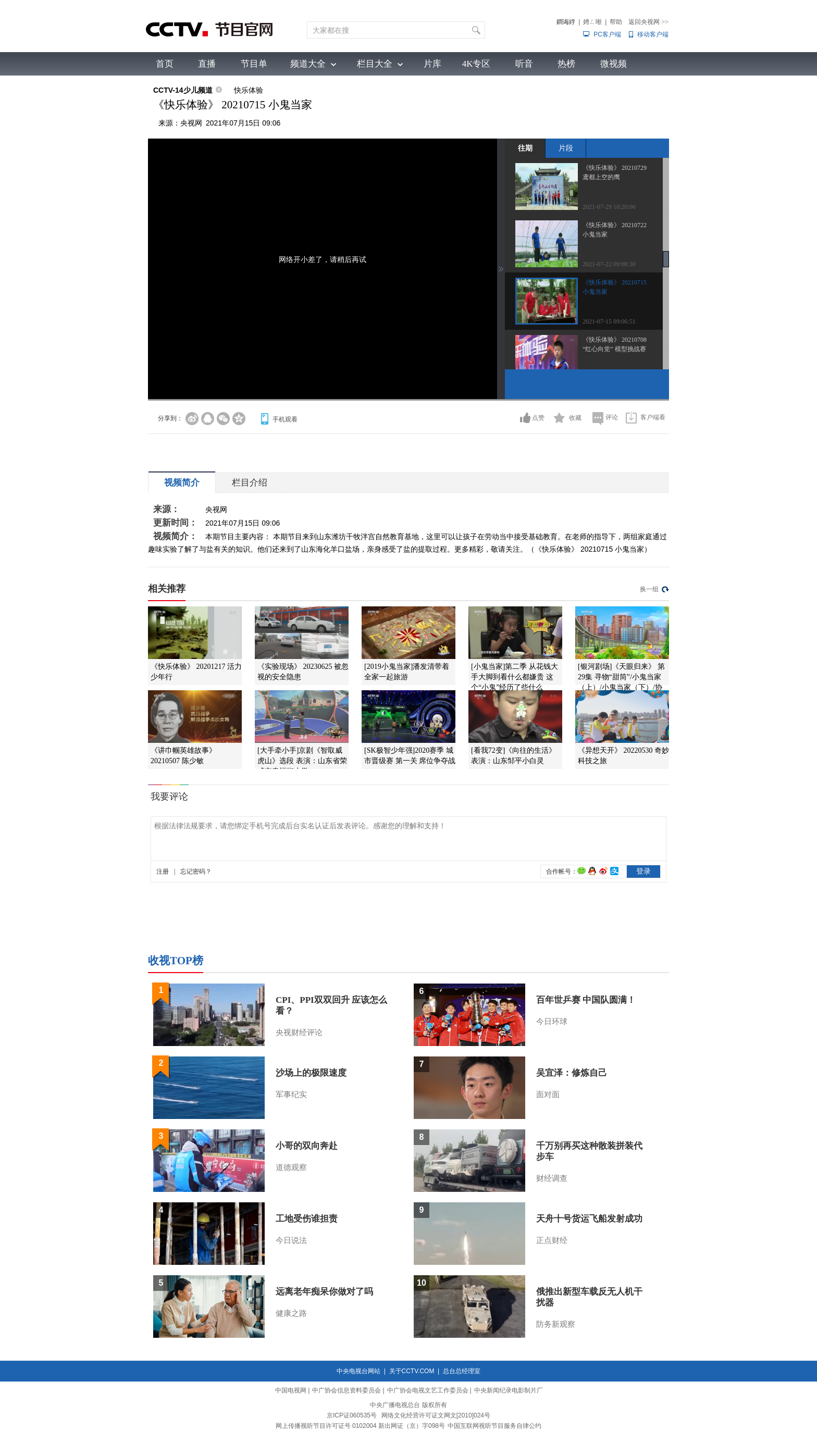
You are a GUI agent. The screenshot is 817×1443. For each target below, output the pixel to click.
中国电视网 (290, 1390)
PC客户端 (607, 34)
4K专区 (476, 64)
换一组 (649, 589)
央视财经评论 (299, 1032)
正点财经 (551, 1240)
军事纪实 (291, 1094)
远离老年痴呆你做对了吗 (324, 1292)
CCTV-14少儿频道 (183, 90)
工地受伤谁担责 (307, 1219)
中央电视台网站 (358, 1371)
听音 (524, 64)
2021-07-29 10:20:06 (609, 206)
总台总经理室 (461, 1371)
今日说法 (291, 1240)
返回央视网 (648, 22)
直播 (207, 64)
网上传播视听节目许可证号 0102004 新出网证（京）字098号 (360, 1425)
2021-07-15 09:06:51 (609, 321)
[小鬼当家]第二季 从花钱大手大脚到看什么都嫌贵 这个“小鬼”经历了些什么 (514, 677)
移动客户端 (653, 34)
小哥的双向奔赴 (307, 1146)
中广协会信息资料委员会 (346, 1390)
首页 (165, 64)
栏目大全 (374, 64)
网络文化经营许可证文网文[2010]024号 (435, 1415)
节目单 (254, 64)
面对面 (548, 1094)
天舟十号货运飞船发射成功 (589, 1219)
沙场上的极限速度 (311, 1073)
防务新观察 (555, 1324)
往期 (525, 148)
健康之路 (291, 1313)
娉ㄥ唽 (592, 22)
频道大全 (308, 64)
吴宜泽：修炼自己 (571, 1073)
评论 (611, 417)
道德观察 (291, 1167)
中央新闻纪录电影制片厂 (508, 1390)
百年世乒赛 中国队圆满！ (586, 1000)
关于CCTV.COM (412, 1371)
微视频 (613, 64)
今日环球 (551, 1021)
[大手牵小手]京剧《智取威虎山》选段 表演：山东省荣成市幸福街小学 (302, 761)
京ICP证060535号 (352, 1415)
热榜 (566, 64)
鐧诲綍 (565, 22)
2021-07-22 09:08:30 (609, 264)
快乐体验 (248, 90)
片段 (566, 148)
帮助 (616, 22)
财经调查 (551, 1178)
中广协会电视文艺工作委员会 (427, 1390)
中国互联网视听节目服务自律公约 (494, 1425)
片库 (432, 64)
